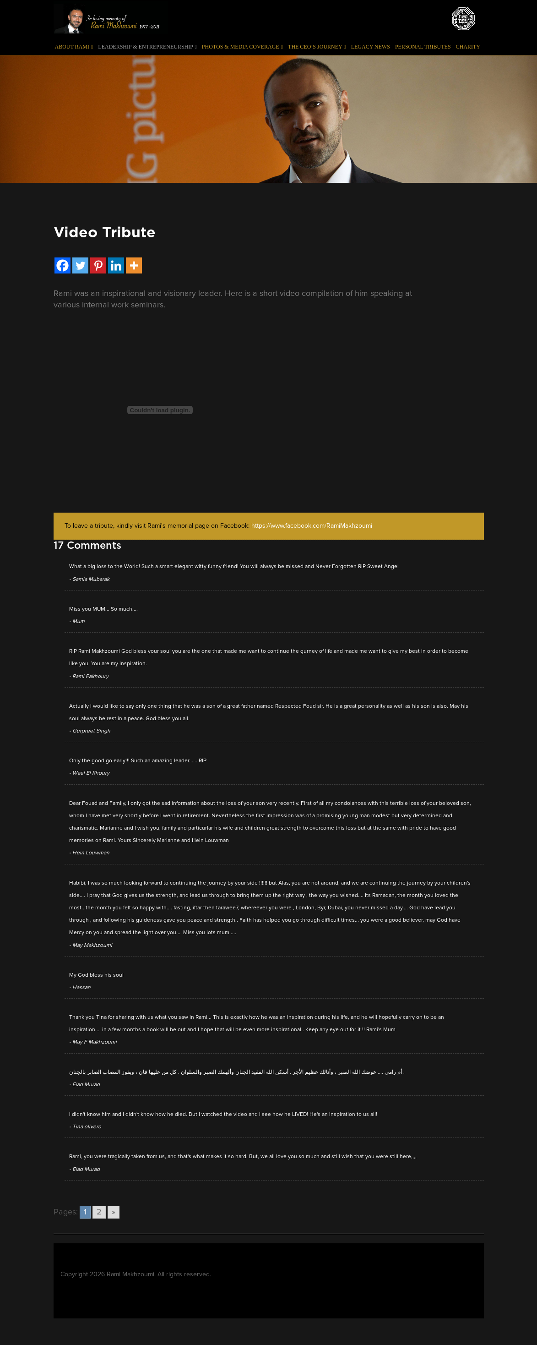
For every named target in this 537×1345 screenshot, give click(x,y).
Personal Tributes (423, 47)
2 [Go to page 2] (99, 1212)
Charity (468, 47)
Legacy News (370, 47)
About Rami (74, 47)
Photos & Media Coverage (242, 47)
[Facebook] (62, 265)
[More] (134, 265)
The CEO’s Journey (317, 47)
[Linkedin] (116, 265)
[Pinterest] (98, 265)
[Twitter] (80, 265)
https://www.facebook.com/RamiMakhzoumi (311, 526)
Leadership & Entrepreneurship (147, 47)
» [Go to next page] (113, 1212)
